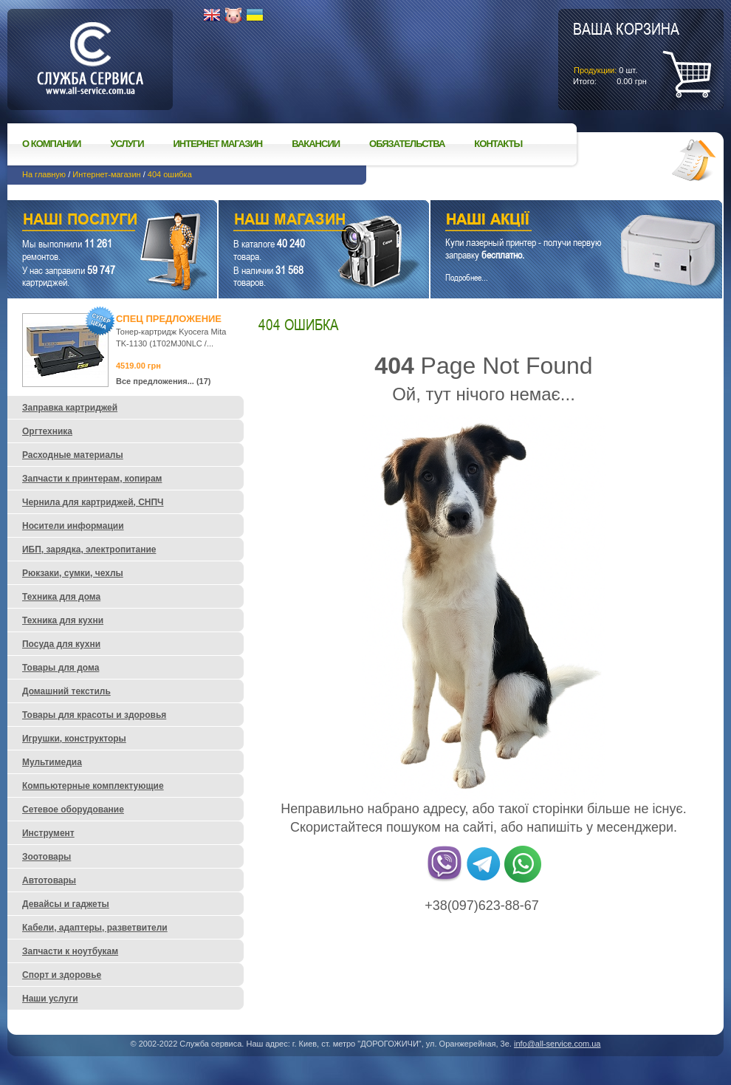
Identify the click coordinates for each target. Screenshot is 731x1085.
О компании (51, 143)
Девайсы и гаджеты (65, 904)
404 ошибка (170, 174)
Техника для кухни (62, 620)
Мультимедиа (52, 762)
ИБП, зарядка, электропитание (89, 549)
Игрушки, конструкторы (74, 738)
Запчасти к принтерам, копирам (92, 478)
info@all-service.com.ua (557, 1043)
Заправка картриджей (69, 408)
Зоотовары (46, 857)
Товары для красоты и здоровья (94, 715)
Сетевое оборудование (73, 809)
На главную (44, 174)
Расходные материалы (72, 455)
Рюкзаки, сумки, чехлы (72, 573)
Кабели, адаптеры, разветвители (95, 928)
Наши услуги (93, 221)
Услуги (126, 143)
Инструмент (48, 833)
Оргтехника (47, 431)
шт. (626, 52)
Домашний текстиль (66, 691)
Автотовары (49, 880)
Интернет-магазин (106, 174)
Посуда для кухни (61, 644)
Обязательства (407, 143)
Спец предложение (169, 318)
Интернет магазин (218, 143)
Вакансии (316, 143)
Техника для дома (61, 597)
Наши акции (556, 221)
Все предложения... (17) (163, 381)
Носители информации (73, 526)
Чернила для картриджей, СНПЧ (93, 502)
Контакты (498, 143)
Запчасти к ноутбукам (70, 951)
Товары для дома (60, 668)
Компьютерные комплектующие (93, 786)
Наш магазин (298, 221)
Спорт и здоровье (61, 975)
